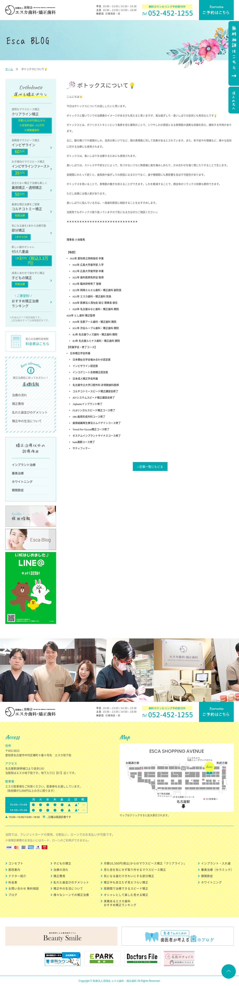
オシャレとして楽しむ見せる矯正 (126, 895)
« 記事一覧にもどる (150, 466)
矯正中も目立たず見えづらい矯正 (126, 882)
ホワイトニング (22, 481)
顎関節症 (18, 490)
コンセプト (15, 863)
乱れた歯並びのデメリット (30, 412)
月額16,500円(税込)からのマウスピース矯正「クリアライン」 (145, 863)
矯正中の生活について (27, 421)
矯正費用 (18, 403)
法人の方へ (233, 100)
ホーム (9, 69)
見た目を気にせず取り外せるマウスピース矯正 (135, 869)
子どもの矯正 (62, 863)
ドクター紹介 (17, 876)
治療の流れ (19, 395)
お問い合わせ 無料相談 (23, 888)
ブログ (12, 895)
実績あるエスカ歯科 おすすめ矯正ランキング (120, 903)
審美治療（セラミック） (217, 869)
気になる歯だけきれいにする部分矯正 (129, 876)
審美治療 (18, 473)
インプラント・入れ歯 (216, 863)
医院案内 (14, 869)
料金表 (12, 882)
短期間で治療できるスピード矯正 (126, 888)
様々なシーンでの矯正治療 (71, 895)
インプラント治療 (24, 464)
